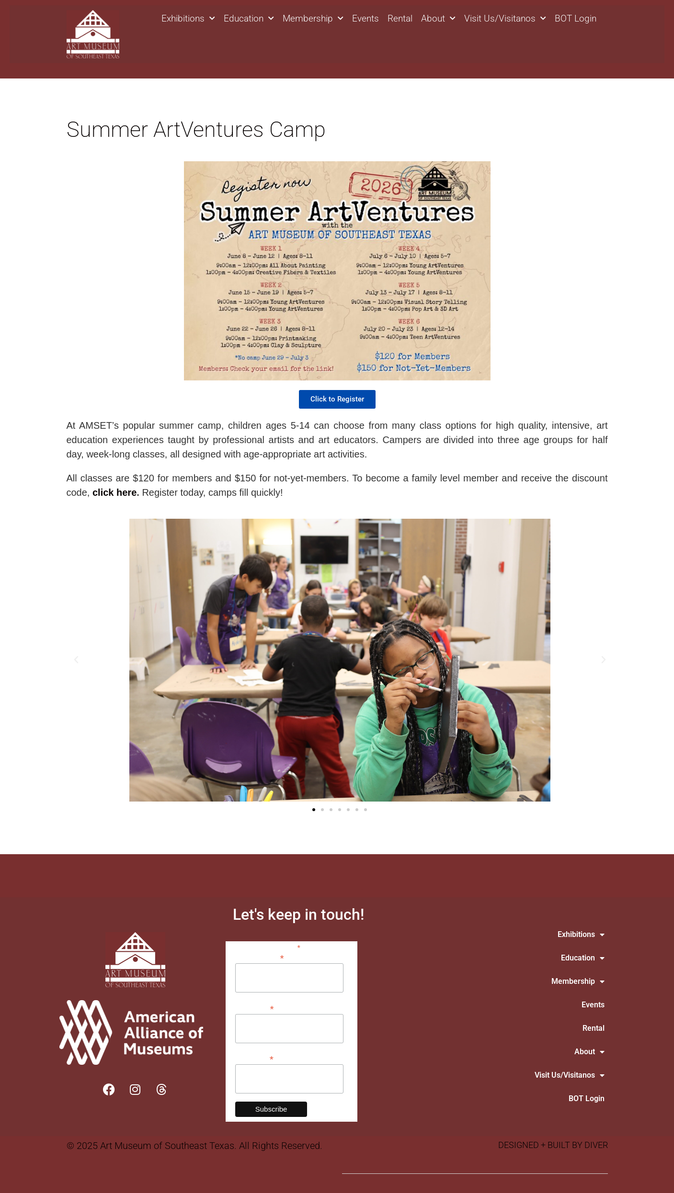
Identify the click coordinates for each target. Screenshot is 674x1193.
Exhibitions (188, 18)
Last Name (254, 1058)
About (438, 18)
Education (249, 18)
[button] (76, 660)
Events (365, 18)
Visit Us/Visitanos (505, 18)
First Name (254, 1008)
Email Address (259, 957)
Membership (313, 18)
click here (114, 492)
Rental (400, 18)
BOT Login (575, 18)
